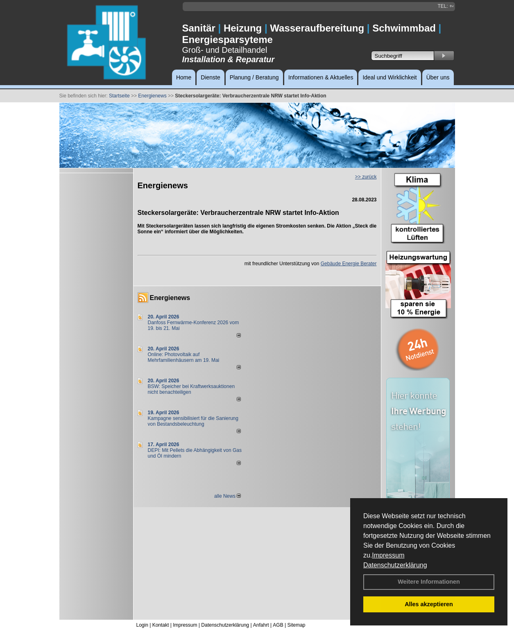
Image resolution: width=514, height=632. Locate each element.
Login (142, 625)
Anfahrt (261, 625)
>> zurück (366, 177)
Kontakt (160, 625)
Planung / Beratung (254, 77)
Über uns (438, 77)
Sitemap (296, 625)
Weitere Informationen (429, 581)
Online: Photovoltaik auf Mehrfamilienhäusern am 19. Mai (184, 357)
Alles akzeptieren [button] (429, 604)
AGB (278, 625)
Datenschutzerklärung (395, 565)
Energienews (170, 297)
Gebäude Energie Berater (349, 263)
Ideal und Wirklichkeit (389, 77)
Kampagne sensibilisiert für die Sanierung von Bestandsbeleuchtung (193, 421)
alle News (227, 496)
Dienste (210, 77)
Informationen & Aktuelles (320, 77)
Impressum (388, 555)
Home (183, 77)
